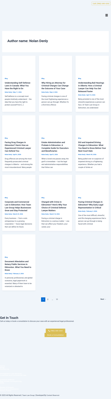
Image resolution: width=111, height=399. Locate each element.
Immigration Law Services (11, 373)
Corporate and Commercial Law (14, 374)
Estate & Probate (7, 387)
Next (103, 302)
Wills (2, 382)
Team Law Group (28, 395)
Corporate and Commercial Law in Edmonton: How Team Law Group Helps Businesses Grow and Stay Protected (18, 207)
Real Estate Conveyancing (11, 381)
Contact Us (5, 368)
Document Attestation (10, 389)
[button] (106, 15)
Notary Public (6, 391)
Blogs (2, 366)
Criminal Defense (7, 379)
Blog (6, 78)
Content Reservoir (54, 395)
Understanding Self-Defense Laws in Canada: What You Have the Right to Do (18, 85)
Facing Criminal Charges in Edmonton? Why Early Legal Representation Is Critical (91, 204)
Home (2, 365)
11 (57, 302)
